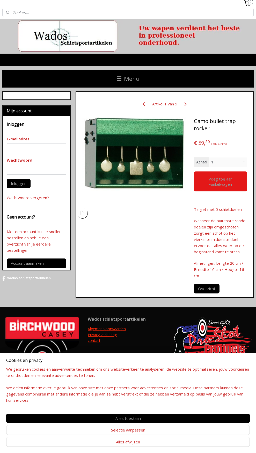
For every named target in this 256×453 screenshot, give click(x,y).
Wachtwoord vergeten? (28, 197)
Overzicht (206, 288)
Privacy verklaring (102, 334)
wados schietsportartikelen (26, 278)
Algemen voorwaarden (107, 328)
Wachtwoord (19, 160)
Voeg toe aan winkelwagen (220, 181)
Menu (128, 79)
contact (94, 340)
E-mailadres (18, 138)
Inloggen (18, 183)
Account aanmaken (27, 263)
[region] (93, 431)
